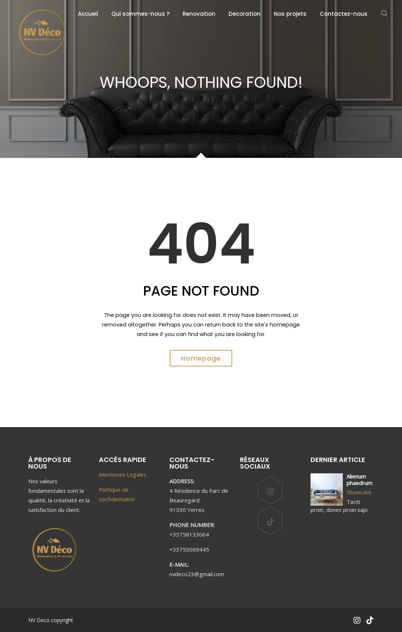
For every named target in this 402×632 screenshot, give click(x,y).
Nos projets (290, 14)
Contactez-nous (343, 14)
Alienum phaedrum (359, 480)
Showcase (359, 492)
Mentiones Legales (122, 474)
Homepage (201, 358)
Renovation (199, 14)
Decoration (245, 14)
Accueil (88, 14)
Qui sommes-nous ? (140, 14)
